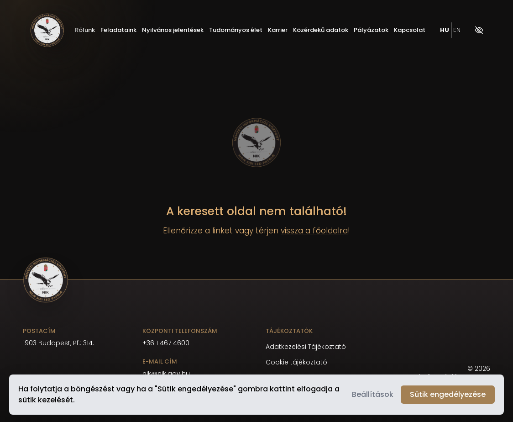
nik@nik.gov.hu (166, 373)
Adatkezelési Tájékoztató (306, 347)
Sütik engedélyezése (448, 394)
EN (457, 30)
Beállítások (372, 394)
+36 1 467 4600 (165, 343)
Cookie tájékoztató (296, 362)
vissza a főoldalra (314, 230)
